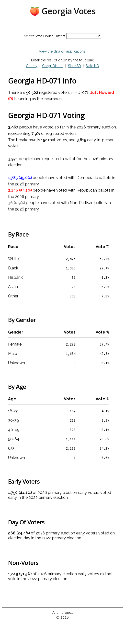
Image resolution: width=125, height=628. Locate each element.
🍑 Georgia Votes (62, 11)
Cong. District (52, 66)
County (31, 66)
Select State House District (44, 36)
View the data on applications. (62, 51)
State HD (92, 66)
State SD (74, 66)
